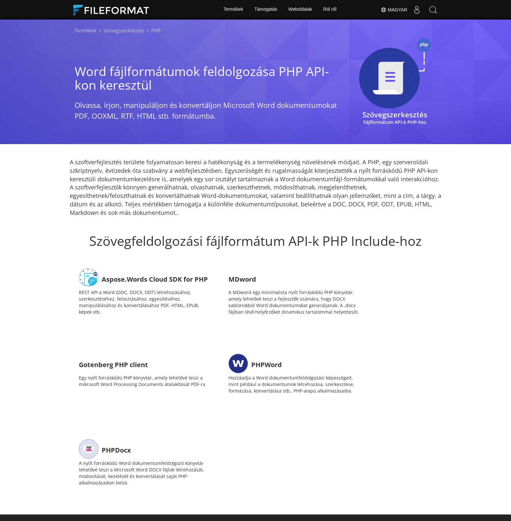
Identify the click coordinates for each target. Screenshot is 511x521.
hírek (205, 480)
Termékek (233, 9)
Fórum (231, 480)
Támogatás (265, 9)
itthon (133, 480)
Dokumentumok (170, 480)
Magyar (393, 10)
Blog (313, 480)
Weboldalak (300, 9)
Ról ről (330, 9)
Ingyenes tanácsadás (273, 480)
